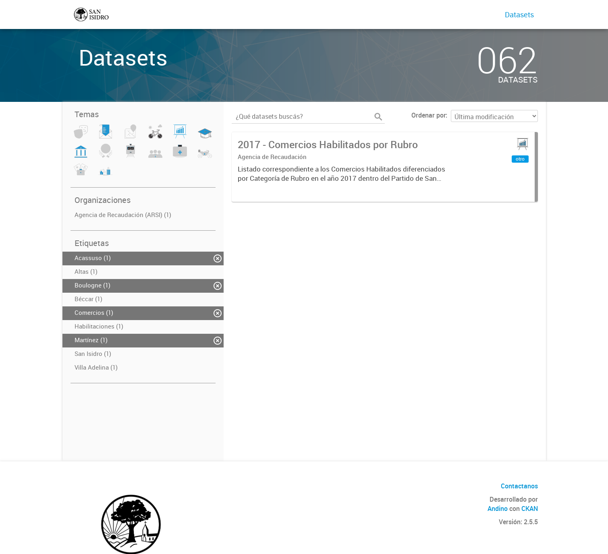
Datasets (519, 14)
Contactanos (519, 486)
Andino (498, 508)
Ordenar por (428, 115)
